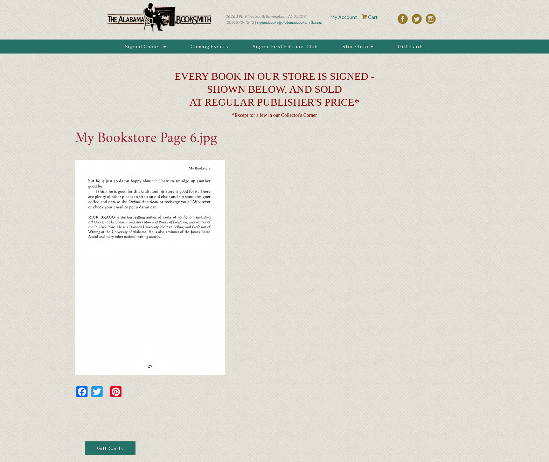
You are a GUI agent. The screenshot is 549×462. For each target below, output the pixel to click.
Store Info (357, 46)
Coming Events (209, 46)
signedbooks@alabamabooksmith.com (289, 22)
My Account (344, 17)
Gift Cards (411, 46)
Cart (373, 17)
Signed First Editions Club (285, 46)
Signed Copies (145, 46)
